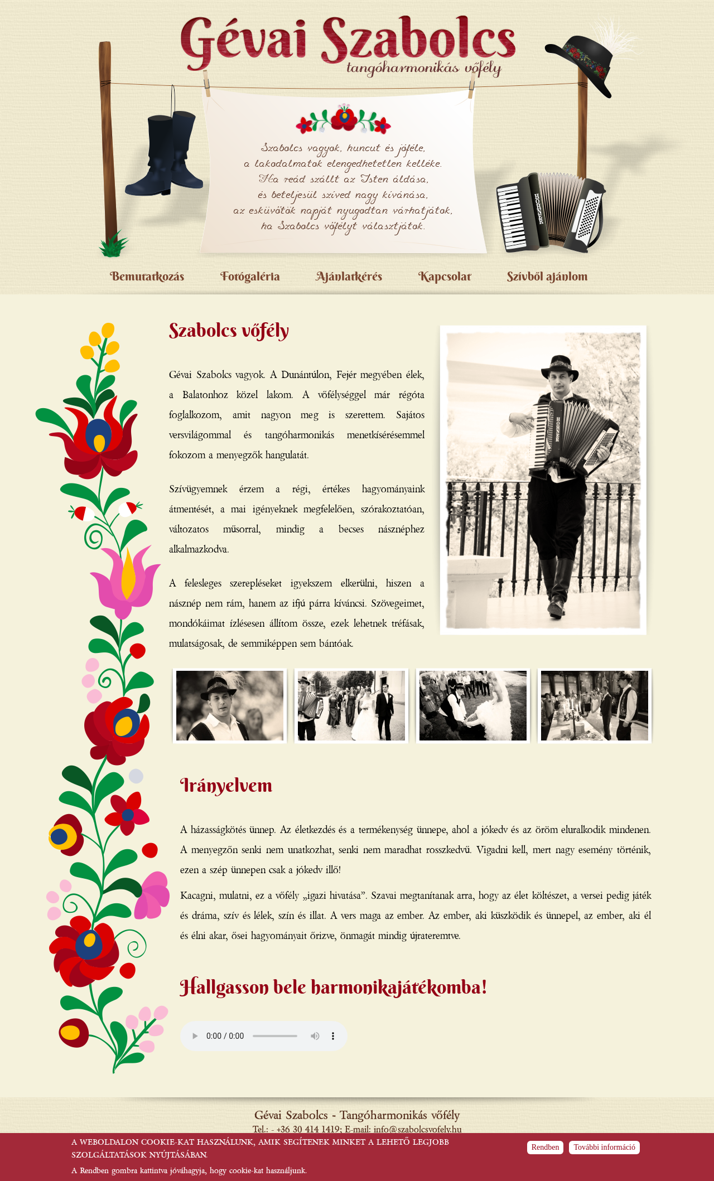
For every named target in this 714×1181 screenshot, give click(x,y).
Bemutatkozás (147, 276)
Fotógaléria (250, 276)
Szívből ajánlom (547, 276)
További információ (604, 1147)
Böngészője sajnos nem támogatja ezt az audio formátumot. (264, 1036)
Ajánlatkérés (349, 276)
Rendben (545, 1147)
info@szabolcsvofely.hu (418, 1129)
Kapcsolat (444, 276)
